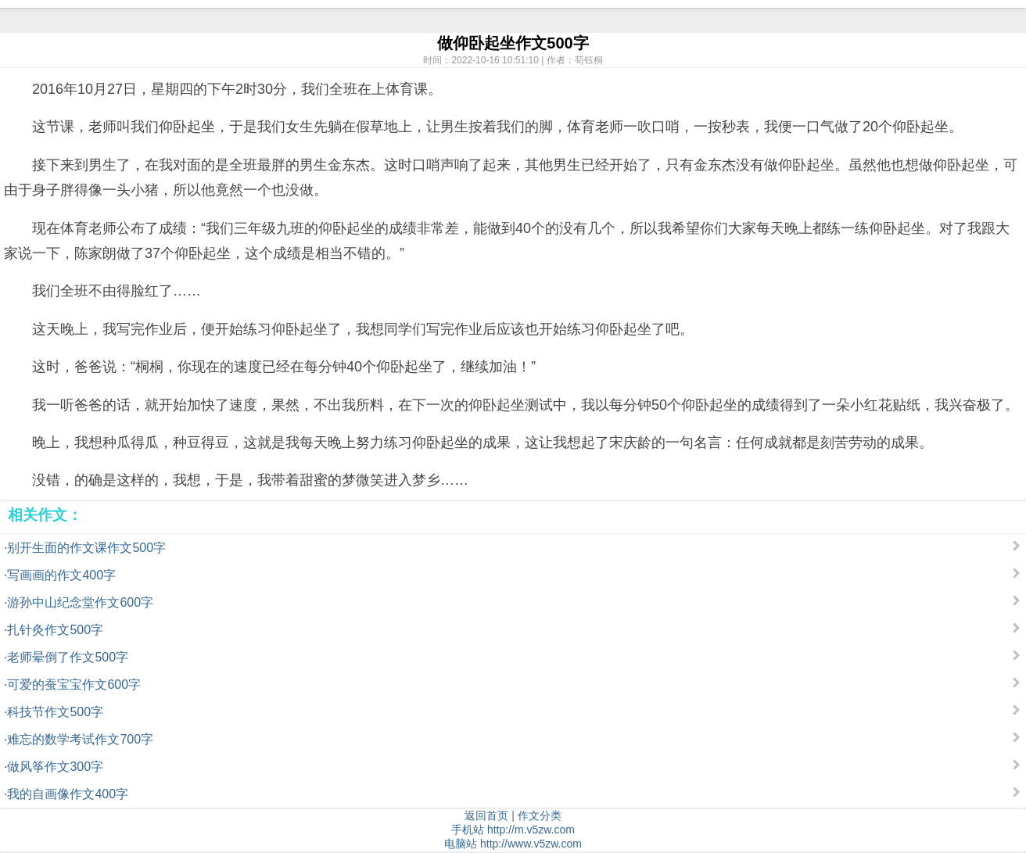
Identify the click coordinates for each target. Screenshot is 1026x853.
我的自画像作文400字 (67, 794)
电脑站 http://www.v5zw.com (513, 843)
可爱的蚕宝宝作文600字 (74, 684)
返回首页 (486, 815)
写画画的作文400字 (61, 575)
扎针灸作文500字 (55, 629)
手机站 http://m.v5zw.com (513, 829)
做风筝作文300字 (55, 766)
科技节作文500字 (55, 712)
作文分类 (539, 815)
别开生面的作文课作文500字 (86, 547)
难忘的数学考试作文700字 (80, 739)
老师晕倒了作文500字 (67, 657)
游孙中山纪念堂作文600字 (80, 602)
